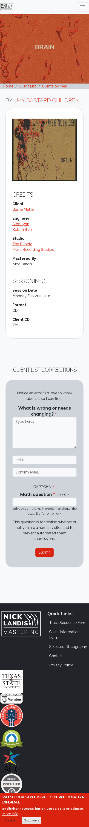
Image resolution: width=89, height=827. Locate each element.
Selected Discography (68, 646)
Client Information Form (64, 635)
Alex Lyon (20, 224)
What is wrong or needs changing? (44, 411)
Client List (27, 86)
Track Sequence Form (67, 622)
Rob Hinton (22, 229)
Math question (36, 494)
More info (10, 818)
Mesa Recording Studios (33, 249)
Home (8, 86)
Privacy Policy (61, 665)
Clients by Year (54, 86)
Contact (56, 656)
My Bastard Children (48, 100)
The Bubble (22, 244)
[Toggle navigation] (82, 7)
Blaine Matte (23, 209)
